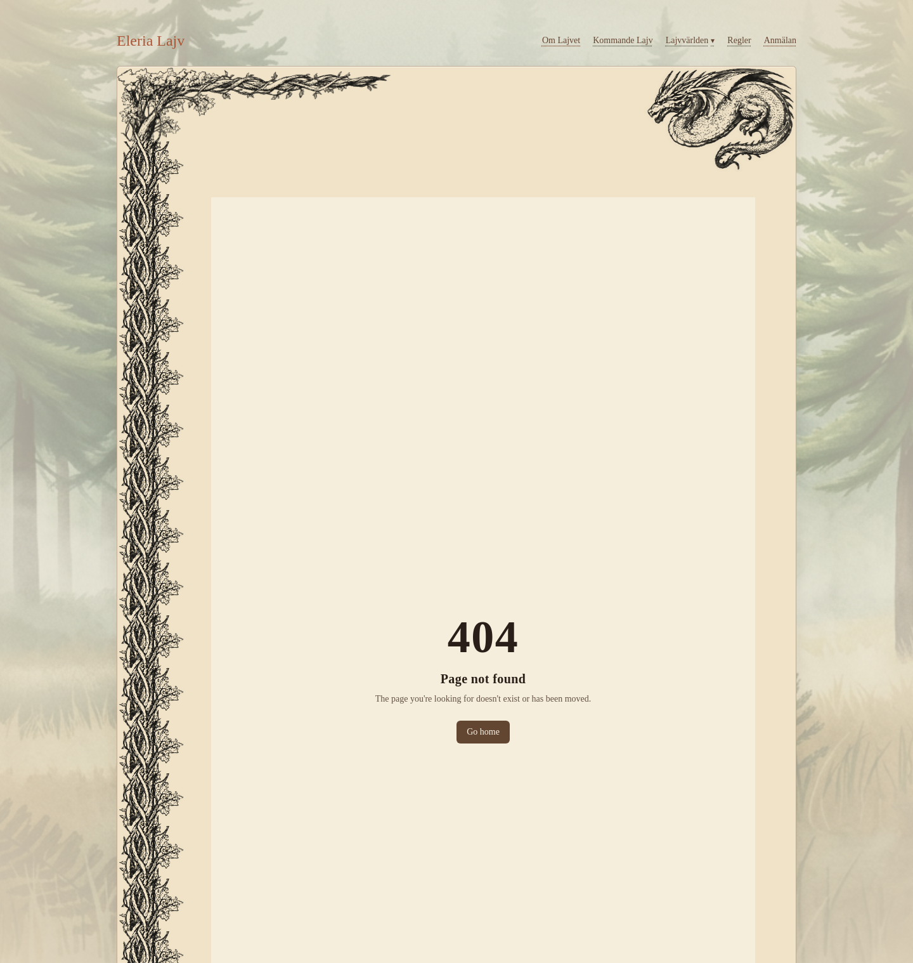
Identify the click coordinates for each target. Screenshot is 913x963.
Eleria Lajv (151, 40)
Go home (483, 732)
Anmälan (780, 40)
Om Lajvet (561, 40)
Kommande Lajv (622, 40)
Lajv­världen (690, 41)
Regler (739, 40)
